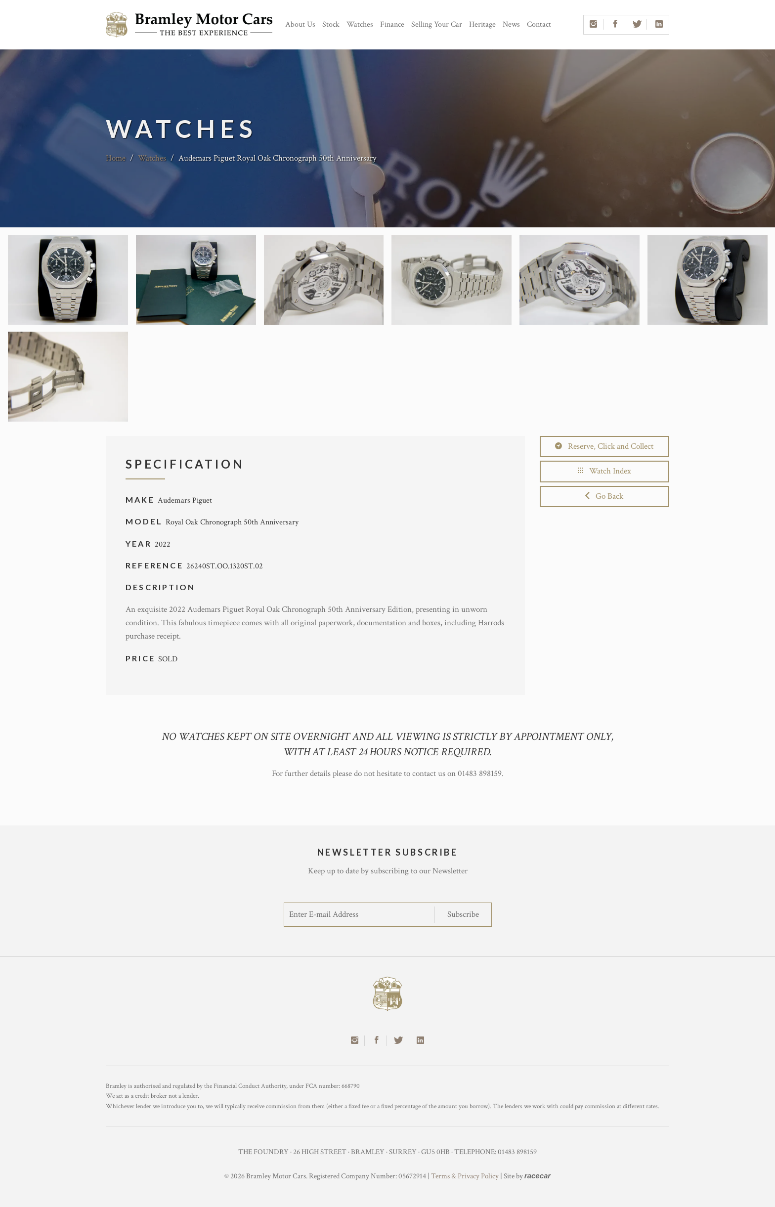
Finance (392, 24)
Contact (539, 24)
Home (116, 158)
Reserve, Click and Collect (604, 446)
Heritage (482, 24)
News (511, 24)
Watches (359, 24)
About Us (300, 24)
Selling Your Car (436, 24)
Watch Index (604, 471)
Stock (331, 24)
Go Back (604, 496)
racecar (537, 1175)
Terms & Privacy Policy (465, 1176)
